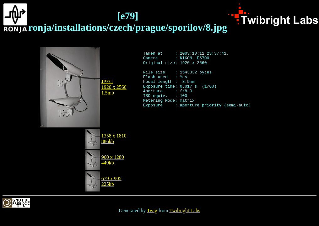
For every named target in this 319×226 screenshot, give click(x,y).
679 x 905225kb (111, 181)
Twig (152, 210)
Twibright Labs (184, 210)
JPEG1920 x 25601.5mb (114, 87)
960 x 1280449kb (112, 159)
